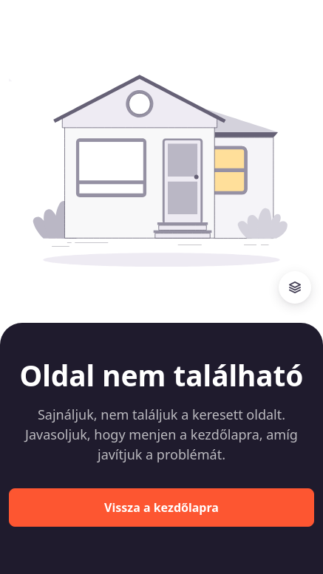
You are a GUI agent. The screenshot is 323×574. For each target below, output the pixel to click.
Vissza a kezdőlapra (161, 507)
